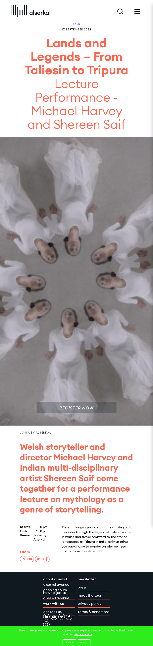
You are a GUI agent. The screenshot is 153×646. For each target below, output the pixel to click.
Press (82, 587)
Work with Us (53, 603)
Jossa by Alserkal (35, 432)
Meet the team (90, 595)
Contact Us (52, 611)
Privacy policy (89, 603)
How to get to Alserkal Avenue (56, 595)
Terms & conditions (93, 611)
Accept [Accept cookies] (84, 642)
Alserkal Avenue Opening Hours (56, 587)
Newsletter (87, 579)
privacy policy (83, 634)
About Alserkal (55, 579)
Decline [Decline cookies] (69, 642)
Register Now (76, 408)
